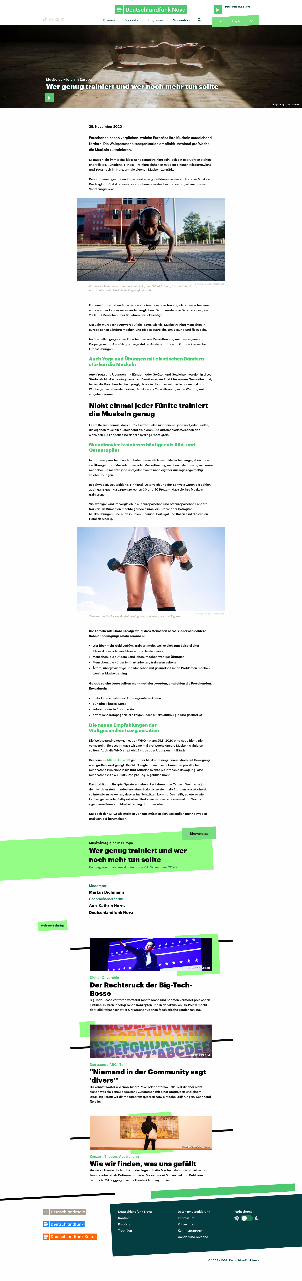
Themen (109, 20)
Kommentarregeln (191, 1230)
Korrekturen (186, 1224)
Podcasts (131, 20)
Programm (155, 20)
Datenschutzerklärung (194, 1211)
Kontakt (124, 1218)
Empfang (124, 1224)
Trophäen (125, 1230)
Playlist (236, 21)
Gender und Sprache (193, 1237)
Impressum (186, 1218)
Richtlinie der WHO (116, 760)
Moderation (181, 20)
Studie (106, 305)
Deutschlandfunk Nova (135, 1211)
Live (220, 21)
